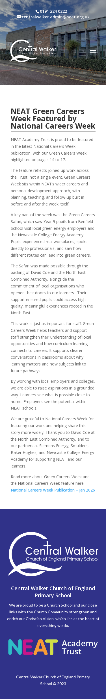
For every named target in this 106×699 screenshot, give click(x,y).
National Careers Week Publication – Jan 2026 (53, 490)
